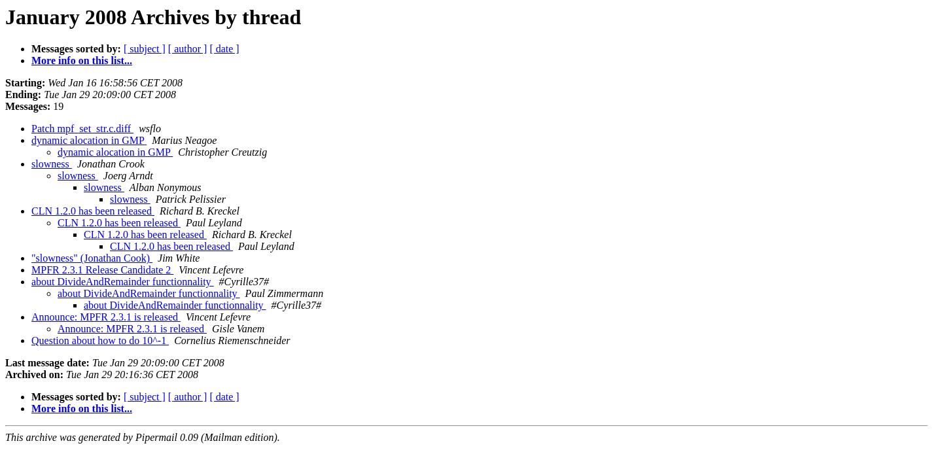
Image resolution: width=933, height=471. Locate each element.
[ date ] (224, 48)
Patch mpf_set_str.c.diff (82, 128)
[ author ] (187, 48)
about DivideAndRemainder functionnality (122, 281)
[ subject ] (145, 48)
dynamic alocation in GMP (89, 140)
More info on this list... (81, 60)
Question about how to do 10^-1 (100, 340)
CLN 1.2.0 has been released (92, 211)
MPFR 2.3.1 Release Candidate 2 (102, 269)
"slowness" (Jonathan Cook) (91, 258)
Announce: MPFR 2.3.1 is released (106, 317)
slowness (51, 163)
